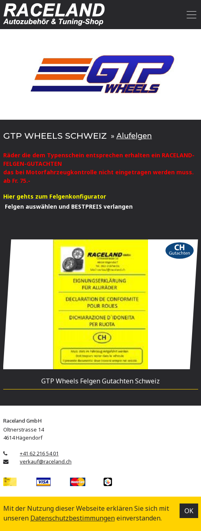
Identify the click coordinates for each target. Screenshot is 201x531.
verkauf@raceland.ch (46, 461)
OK (188, 510)
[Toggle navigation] (190, 14)
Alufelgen (134, 135)
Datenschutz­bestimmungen (72, 518)
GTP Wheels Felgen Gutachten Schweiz (100, 381)
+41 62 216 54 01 (39, 453)
